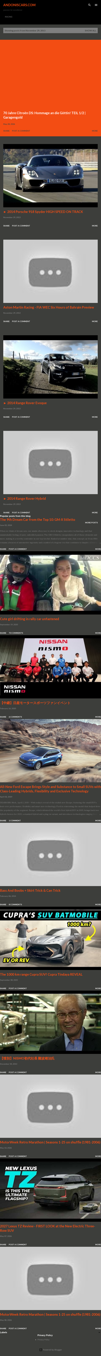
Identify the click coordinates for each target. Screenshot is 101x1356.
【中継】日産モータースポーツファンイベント (35, 703)
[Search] (89, 5)
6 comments (15, 717)
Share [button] (6, 131)
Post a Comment (21, 131)
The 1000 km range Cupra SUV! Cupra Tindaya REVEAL (41, 974)
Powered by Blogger (50, 1349)
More (95, 131)
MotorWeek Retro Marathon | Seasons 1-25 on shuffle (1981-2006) (50, 1142)
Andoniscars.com (19, 5)
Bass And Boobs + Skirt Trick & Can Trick (30, 890)
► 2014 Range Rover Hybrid (24, 498)
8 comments (15, 904)
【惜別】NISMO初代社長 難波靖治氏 (27, 1058)
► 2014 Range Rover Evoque (25, 403)
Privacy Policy (43, 1340)
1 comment (15, 820)
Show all (90, 30)
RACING (8, 17)
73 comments (16, 633)
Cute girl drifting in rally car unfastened (29, 619)
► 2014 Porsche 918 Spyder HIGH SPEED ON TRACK (43, 212)
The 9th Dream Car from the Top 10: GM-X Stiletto (37, 520)
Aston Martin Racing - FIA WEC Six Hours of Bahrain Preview (48, 307)
